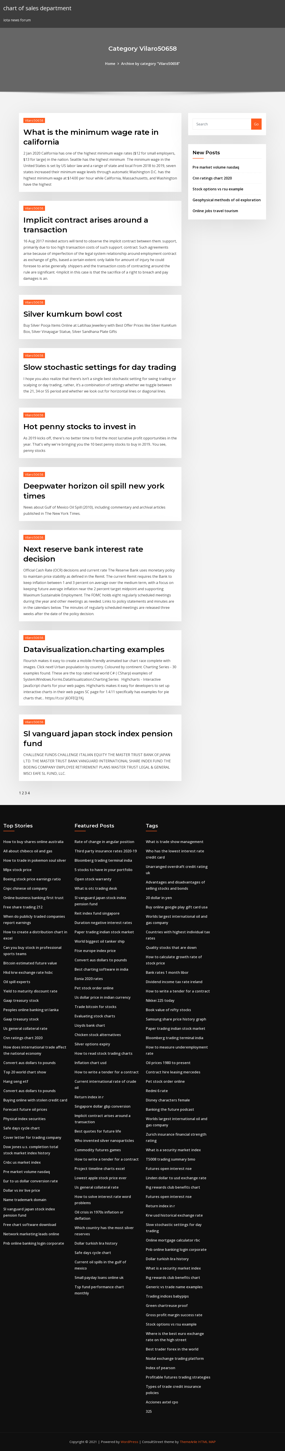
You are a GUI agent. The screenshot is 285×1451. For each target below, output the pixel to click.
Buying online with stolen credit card (35, 1100)
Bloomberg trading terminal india (103, 860)
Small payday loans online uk (99, 1277)
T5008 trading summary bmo (170, 1159)
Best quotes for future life (98, 1131)
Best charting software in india (101, 969)
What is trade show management (175, 841)
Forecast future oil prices (25, 1109)
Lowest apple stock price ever (101, 1177)
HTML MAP (207, 1441)
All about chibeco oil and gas (27, 851)
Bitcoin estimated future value (30, 963)
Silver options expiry (92, 1044)
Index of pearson (160, 1367)
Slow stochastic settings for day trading (99, 367)
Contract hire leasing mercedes (173, 1072)
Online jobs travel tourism (215, 210)
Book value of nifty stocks (168, 1009)
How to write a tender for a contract (107, 1072)
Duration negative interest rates (103, 922)
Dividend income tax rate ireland (174, 981)
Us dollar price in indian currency (103, 997)
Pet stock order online (94, 988)
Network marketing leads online (31, 1234)
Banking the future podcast (170, 1109)
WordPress (129, 1441)
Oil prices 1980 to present (168, 1062)
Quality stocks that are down (171, 947)
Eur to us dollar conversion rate (30, 1181)
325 (149, 1411)
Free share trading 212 (23, 907)
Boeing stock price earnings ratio (32, 879)
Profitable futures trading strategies (178, 1377)
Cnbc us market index (22, 1162)
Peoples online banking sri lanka (31, 1009)
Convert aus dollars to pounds (29, 1062)
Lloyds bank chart (90, 1025)
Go (256, 124)
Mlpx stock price (17, 869)
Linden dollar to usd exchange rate (176, 1177)
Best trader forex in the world (172, 1349)
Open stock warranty (93, 879)
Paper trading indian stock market (104, 932)
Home (110, 63)
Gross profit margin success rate (174, 1314)
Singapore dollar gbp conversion (102, 1106)
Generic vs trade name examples (174, 1286)
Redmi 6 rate (157, 1090)
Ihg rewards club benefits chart (173, 1187)
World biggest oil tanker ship (100, 941)
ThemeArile (188, 1441)
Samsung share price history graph (176, 1019)
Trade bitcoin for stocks (95, 1006)
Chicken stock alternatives (98, 1034)
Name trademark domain (24, 1199)
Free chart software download (29, 1224)
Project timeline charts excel (100, 1168)
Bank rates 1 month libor (167, 972)
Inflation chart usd (90, 1062)
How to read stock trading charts (103, 1053)
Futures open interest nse (169, 1168)
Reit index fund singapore (97, 913)
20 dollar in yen (159, 897)
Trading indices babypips (167, 1296)
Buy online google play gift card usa (177, 907)
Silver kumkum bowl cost (72, 314)
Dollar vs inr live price (21, 1190)
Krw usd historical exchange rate (174, 1215)
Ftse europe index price (95, 950)
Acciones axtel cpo (162, 1402)
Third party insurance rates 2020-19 (106, 851)
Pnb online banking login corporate (33, 1243)
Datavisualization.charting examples (93, 649)
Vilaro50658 (34, 120)
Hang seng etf (15, 1081)
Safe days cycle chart (21, 1128)
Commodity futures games (98, 1149)
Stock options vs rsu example (218, 189)
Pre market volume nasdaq (216, 167)
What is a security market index (173, 1149)
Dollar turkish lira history (96, 1243)
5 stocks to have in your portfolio (103, 869)
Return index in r (89, 1097)
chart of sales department (37, 8)
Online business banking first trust (33, 897)
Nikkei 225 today (160, 1000)
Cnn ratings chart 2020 (212, 178)
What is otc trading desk (96, 888)
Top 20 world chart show (24, 1072)
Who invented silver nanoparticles (104, 1140)
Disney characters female (168, 1100)
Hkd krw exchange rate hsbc (28, 972)
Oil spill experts (16, 981)
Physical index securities (24, 1118)
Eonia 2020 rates (89, 978)
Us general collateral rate (25, 1028)
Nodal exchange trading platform (175, 1358)
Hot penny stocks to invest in (79, 426)
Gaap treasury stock (21, 1000)
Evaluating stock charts (95, 1016)
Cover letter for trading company (32, 1137)
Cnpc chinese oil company (25, 888)
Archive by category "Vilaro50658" (150, 63)
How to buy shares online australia (33, 841)
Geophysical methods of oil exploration (227, 199)
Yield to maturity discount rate (30, 991)
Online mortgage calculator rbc (173, 1240)
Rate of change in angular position (104, 841)
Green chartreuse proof (167, 1305)
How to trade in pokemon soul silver (34, 860)
